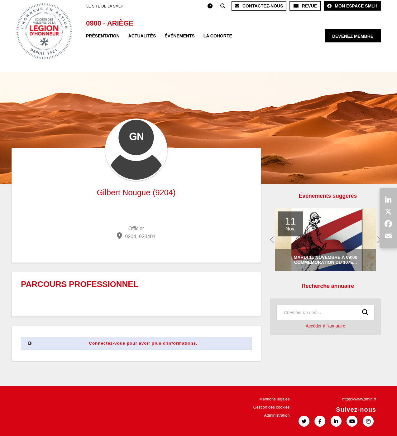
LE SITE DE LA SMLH (104, 6)
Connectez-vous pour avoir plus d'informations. (143, 343)
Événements (179, 35)
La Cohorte (217, 35)
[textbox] (325, 312)
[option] (325, 239)
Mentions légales (274, 399)
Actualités (142, 35)
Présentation (103, 35)
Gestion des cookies (271, 407)
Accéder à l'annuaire (325, 325)
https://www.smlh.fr (359, 399)
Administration (276, 415)
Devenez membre (352, 36)
